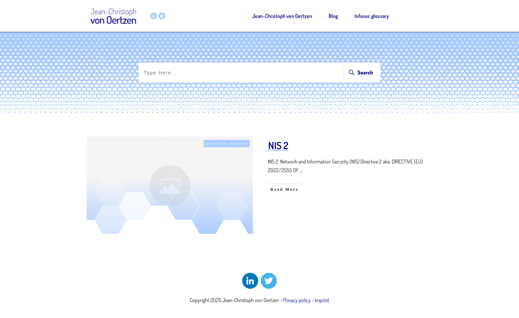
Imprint (322, 300)
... (301, 170)
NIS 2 (278, 145)
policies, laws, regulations (226, 143)
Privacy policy (297, 300)
